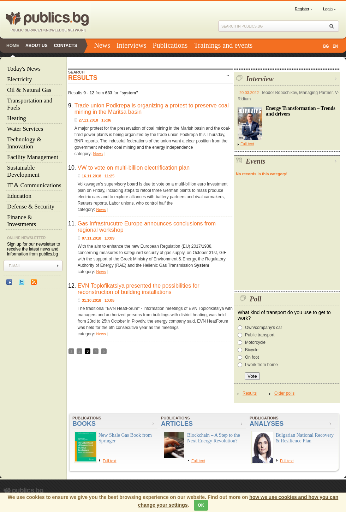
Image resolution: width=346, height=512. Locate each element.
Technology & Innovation (24, 143)
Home (12, 45)
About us (36, 45)
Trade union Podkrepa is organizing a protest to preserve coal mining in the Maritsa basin (151, 108)
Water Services (25, 128)
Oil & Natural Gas (29, 90)
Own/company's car (263, 327)
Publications (170, 45)
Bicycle (251, 349)
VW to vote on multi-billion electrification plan (134, 168)
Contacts (65, 45)
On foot (252, 357)
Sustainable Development (23, 171)
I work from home (261, 364)
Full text (246, 144)
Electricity (19, 79)
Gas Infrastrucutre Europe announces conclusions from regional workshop (147, 226)
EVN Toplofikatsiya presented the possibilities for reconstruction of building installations (138, 289)
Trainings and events (223, 45)
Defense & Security (30, 206)
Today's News (24, 68)
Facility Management (32, 157)
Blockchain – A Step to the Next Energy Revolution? (213, 437)
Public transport (259, 334)
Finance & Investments (21, 221)
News (102, 45)
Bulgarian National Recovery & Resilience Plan (305, 437)
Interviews (131, 45)
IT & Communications (34, 185)
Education (19, 196)
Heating (16, 118)
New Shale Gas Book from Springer (125, 437)
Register (302, 9)
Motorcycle (255, 342)
